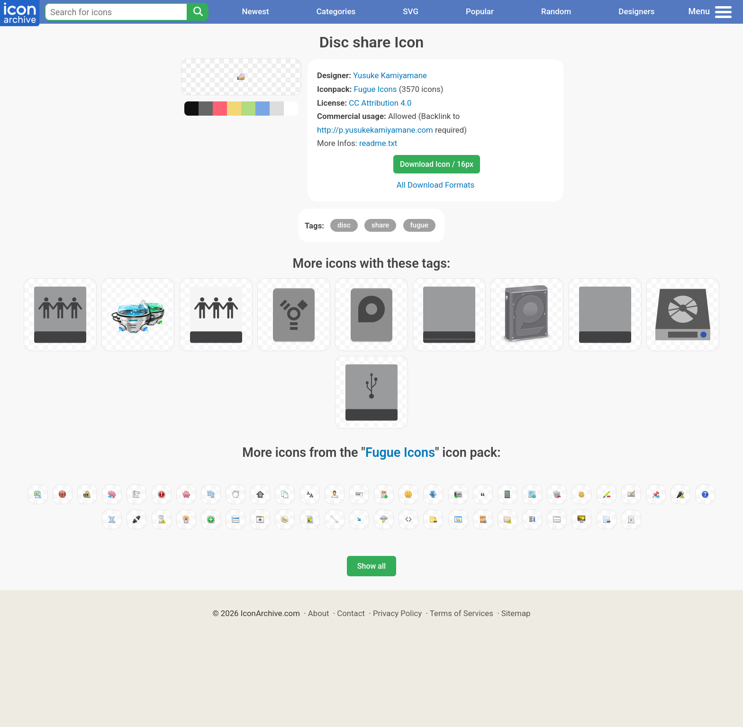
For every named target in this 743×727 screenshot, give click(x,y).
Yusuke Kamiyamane (390, 75)
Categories (336, 11)
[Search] (197, 12)
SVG (410, 11)
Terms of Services (461, 613)
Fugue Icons (375, 89)
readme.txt (378, 143)
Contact (351, 613)
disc (344, 225)
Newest (255, 11)
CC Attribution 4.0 (380, 103)
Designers (636, 11)
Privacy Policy (397, 613)
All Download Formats (436, 185)
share (380, 225)
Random (556, 11)
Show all (371, 566)
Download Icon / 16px (436, 164)
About (318, 613)
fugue (419, 225)
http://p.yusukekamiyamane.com (375, 130)
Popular (480, 11)
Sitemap (516, 613)
